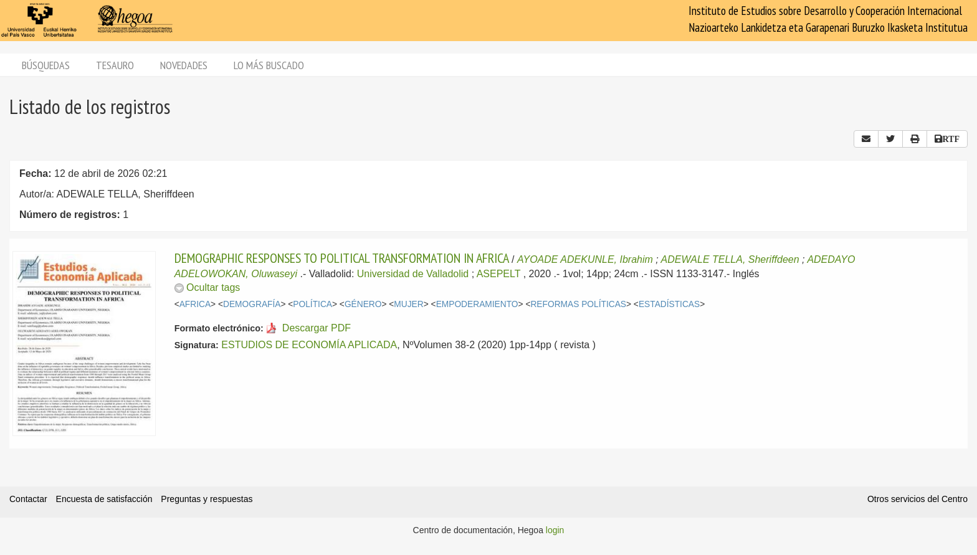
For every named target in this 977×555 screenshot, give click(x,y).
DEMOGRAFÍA (251, 304)
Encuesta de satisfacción (104, 499)
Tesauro (115, 65)
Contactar (28, 499)
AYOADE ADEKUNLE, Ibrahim (585, 259)
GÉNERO (363, 304)
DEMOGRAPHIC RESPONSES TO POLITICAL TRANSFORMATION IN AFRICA (341, 258)
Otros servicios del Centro (917, 499)
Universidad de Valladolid (413, 273)
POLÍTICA (312, 304)
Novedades (183, 65)
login (555, 530)
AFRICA (195, 304)
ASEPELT (499, 273)
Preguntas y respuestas (206, 499)
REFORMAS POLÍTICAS (578, 304)
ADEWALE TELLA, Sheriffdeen (730, 259)
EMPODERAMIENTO (477, 304)
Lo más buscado (269, 65)
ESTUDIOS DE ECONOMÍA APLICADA (309, 344)
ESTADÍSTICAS (669, 304)
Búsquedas (46, 65)
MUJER (408, 304)
